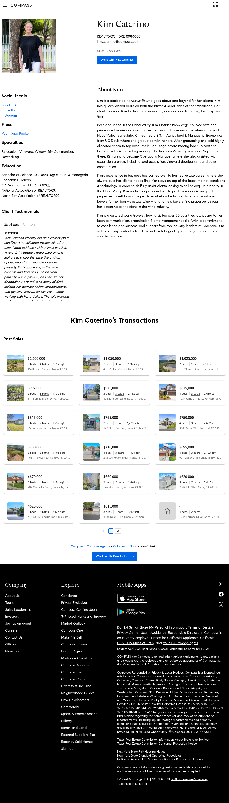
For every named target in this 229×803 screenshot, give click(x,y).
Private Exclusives (74, 603)
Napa (133, 546)
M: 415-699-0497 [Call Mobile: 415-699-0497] (109, 51)
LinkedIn (8, 110)
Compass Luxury (74, 644)
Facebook (9, 105)
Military (66, 721)
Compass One (72, 630)
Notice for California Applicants (174, 638)
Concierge (69, 596)
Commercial (70, 707)
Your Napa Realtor (16, 133)
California (119, 546)
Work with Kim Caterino (117, 60)
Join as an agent (18, 623)
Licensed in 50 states (133, 784)
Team (9, 603)
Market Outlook (73, 623)
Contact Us (13, 637)
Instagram (9, 115)
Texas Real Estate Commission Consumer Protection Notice (157, 743)
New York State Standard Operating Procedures (149, 755)
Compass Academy (76, 665)
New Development (75, 700)
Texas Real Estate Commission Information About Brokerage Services (163, 740)
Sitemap (67, 749)
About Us (12, 596)
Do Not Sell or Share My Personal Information (151, 627)
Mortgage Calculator (77, 658)
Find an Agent (72, 651)
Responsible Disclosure (185, 632)
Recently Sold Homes (77, 742)
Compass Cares (73, 679)
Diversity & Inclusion (76, 686)
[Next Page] (126, 531)
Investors (12, 616)
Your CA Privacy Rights (180, 643)
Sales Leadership (18, 609)
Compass (77, 546)
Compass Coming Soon (79, 609)
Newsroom (13, 651)
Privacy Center (128, 632)
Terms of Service (201, 627)
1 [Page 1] (110, 531)
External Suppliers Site (78, 735)
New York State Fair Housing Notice (141, 751)
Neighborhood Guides (78, 693)
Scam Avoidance (153, 632)
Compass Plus (71, 672)
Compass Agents (98, 546)
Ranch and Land (74, 728)
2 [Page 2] (118, 531)
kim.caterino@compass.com (118, 42)
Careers (11, 630)
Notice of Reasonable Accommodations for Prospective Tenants (160, 759)
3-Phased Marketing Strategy (83, 616)
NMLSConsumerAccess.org (189, 779)
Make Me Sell (71, 637)
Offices (10, 644)
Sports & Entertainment (79, 714)
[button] (5, 5)
